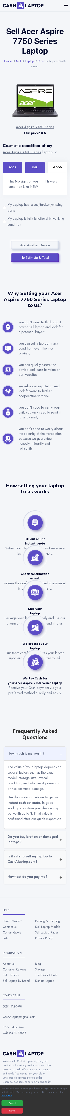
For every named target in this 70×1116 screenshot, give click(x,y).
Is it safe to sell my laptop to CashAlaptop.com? (30, 859)
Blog (38, 964)
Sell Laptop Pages (47, 932)
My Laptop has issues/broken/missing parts (35, 208)
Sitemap (40, 969)
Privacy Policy (44, 938)
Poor (12, 167)
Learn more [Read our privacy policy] (6, 1095)
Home (8, 61)
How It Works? (12, 921)
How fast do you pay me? (27, 876)
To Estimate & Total (35, 257)
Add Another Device (35, 245)
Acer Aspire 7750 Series (22, 152)
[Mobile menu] (66, 5)
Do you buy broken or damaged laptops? (33, 839)
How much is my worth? (26, 753)
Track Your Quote (46, 975)
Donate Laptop (44, 981)
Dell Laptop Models (47, 927)
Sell (18, 61)
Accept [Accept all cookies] (12, 1103)
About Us (9, 964)
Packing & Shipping (47, 921)
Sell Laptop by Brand (16, 981)
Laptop (29, 61)
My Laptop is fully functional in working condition (35, 222)
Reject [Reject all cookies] (12, 1110)
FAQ (6, 938)
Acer (41, 61)
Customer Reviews (15, 969)
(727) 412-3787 (12, 1006)
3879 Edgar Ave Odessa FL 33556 (14, 1030)
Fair (35, 167)
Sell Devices (11, 975)
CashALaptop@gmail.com (19, 1017)
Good (57, 167)
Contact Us (10, 927)
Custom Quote (12, 932)
